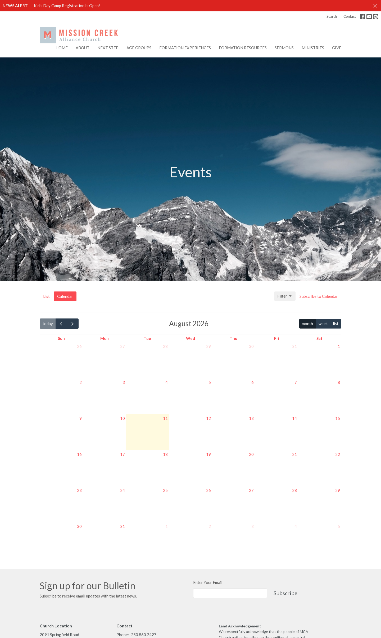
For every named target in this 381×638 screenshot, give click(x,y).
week (323, 323)
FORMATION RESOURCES (243, 47)
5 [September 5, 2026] (339, 526)
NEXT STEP (108, 47)
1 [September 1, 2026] (166, 526)
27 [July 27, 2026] (122, 346)
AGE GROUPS (138, 47)
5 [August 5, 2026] (209, 382)
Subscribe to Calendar (319, 296)
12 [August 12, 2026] (208, 418)
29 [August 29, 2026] (337, 490)
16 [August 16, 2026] (79, 454)
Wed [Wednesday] (190, 338)
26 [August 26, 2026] (208, 490)
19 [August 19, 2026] (208, 454)
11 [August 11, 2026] (165, 418)
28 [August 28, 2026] (294, 490)
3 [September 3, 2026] (252, 526)
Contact (349, 16)
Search (331, 16)
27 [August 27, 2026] (251, 490)
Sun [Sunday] (61, 338)
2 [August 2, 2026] (80, 382)
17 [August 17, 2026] (122, 454)
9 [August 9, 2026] (80, 418)
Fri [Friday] (276, 338)
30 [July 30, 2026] (251, 346)
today (48, 323)
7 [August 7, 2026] (295, 382)
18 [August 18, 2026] (165, 454)
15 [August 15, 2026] (337, 418)
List (46, 296)
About (82, 47)
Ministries (313, 47)
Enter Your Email (207, 582)
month (307, 323)
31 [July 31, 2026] (294, 346)
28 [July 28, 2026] (165, 346)
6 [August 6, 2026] (252, 382)
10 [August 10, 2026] (122, 418)
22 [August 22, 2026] (337, 454)
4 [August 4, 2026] (166, 382)
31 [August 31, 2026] (122, 526)
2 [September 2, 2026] (209, 526)
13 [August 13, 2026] (251, 418)
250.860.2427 (143, 634)
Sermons (284, 47)
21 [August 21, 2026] (294, 454)
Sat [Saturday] (319, 338)
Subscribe (285, 593)
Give (336, 47)
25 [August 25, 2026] (165, 490)
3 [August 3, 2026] (124, 382)
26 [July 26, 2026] (79, 346)
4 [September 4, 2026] (295, 526)
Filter (284, 296)
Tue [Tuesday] (147, 338)
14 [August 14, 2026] (294, 418)
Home (62, 47)
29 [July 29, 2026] (208, 346)
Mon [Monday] (104, 338)
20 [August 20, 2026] (251, 454)
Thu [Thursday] (233, 338)
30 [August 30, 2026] (79, 526)
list (335, 323)
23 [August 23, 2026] (79, 490)
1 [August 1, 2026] (339, 346)
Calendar (65, 296)
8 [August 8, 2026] (339, 382)
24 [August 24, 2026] (122, 490)
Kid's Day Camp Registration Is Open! (67, 5)
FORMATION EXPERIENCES (185, 47)
